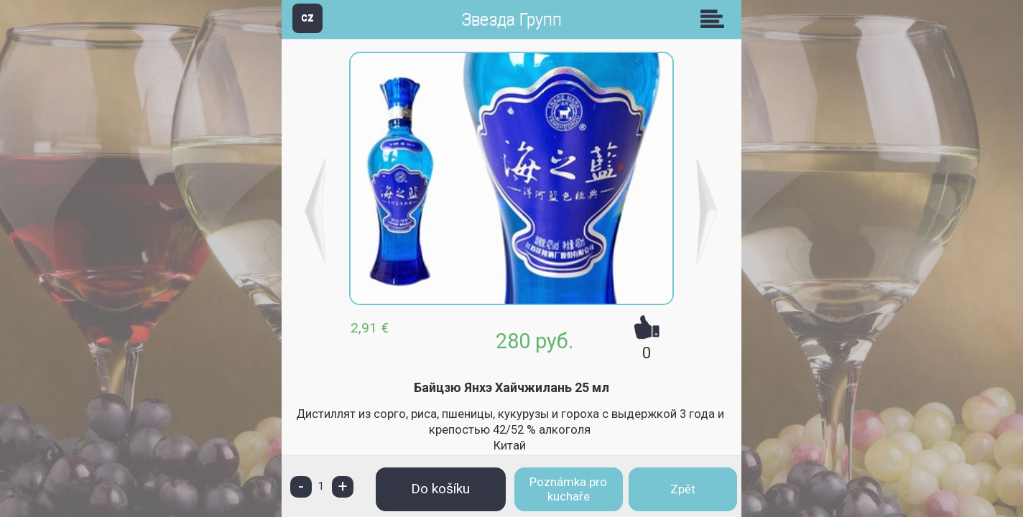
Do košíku (440, 488)
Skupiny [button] (715, 18)
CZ (307, 17)
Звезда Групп (511, 19)
